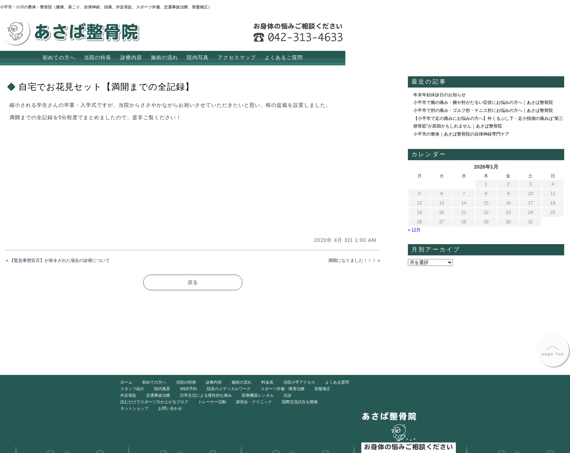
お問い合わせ (170, 408)
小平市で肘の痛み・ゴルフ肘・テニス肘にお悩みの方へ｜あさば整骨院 (483, 110)
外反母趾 (128, 395)
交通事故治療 (158, 395)
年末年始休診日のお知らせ (439, 94)
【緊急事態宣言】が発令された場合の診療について (59, 260)
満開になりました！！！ (352, 260)
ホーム (126, 382)
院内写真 (198, 57)
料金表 (267, 382)
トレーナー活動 (212, 402)
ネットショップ (134, 408)
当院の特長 (97, 57)
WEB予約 (188, 389)
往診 (288, 395)
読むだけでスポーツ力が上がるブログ (154, 402)
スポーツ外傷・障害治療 (283, 389)
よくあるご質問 (284, 57)
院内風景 (162, 389)
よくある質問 (337, 382)
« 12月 (414, 229)
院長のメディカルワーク (229, 389)
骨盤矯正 (322, 389)
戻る (193, 282)
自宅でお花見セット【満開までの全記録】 (106, 87)
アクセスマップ (237, 57)
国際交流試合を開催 (300, 402)
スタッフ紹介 (132, 389)
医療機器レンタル (258, 395)
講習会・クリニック (254, 402)
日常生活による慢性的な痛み (206, 395)
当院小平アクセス (299, 382)
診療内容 (131, 57)
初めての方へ (59, 57)
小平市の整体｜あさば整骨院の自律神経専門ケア (461, 134)
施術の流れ (164, 57)
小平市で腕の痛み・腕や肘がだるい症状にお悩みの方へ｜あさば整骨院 (483, 102)
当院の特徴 (186, 382)
